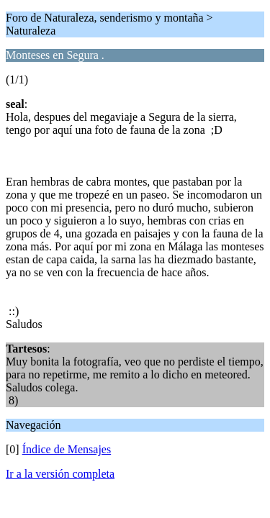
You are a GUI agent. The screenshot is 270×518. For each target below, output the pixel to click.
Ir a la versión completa (60, 474)
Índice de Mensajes (67, 449)
